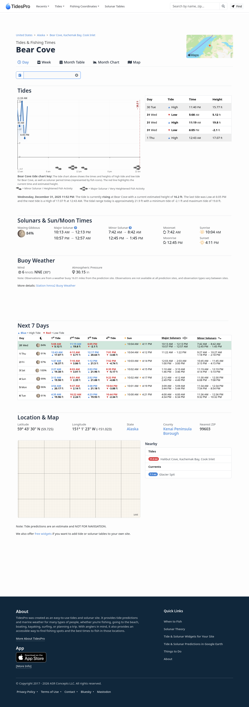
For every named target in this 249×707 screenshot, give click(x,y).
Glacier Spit (161, 474)
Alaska (41, 35)
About (168, 659)
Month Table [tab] (72, 62)
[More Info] (23, 666)
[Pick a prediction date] (20, 75)
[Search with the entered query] (223, 6)
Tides (58, 6)
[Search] (195, 6)
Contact (69, 692)
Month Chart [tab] (106, 62)
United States (24, 35)
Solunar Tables (115, 6)
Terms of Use (50, 692)
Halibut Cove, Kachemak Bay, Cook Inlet (181, 459)
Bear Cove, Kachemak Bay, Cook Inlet (72, 35)
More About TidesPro (30, 638)
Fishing (83, 6)
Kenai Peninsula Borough (177, 431)
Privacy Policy (26, 692)
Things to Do (172, 651)
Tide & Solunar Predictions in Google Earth (193, 644)
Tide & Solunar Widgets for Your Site (189, 636)
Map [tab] (134, 62)
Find (237, 6)
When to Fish (173, 621)
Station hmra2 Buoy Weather (55, 285)
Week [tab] (44, 62)
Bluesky (86, 692)
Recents (41, 6)
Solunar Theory (174, 629)
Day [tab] (23, 62)
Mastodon (104, 692)
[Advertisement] (124, 23)
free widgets (43, 534)
